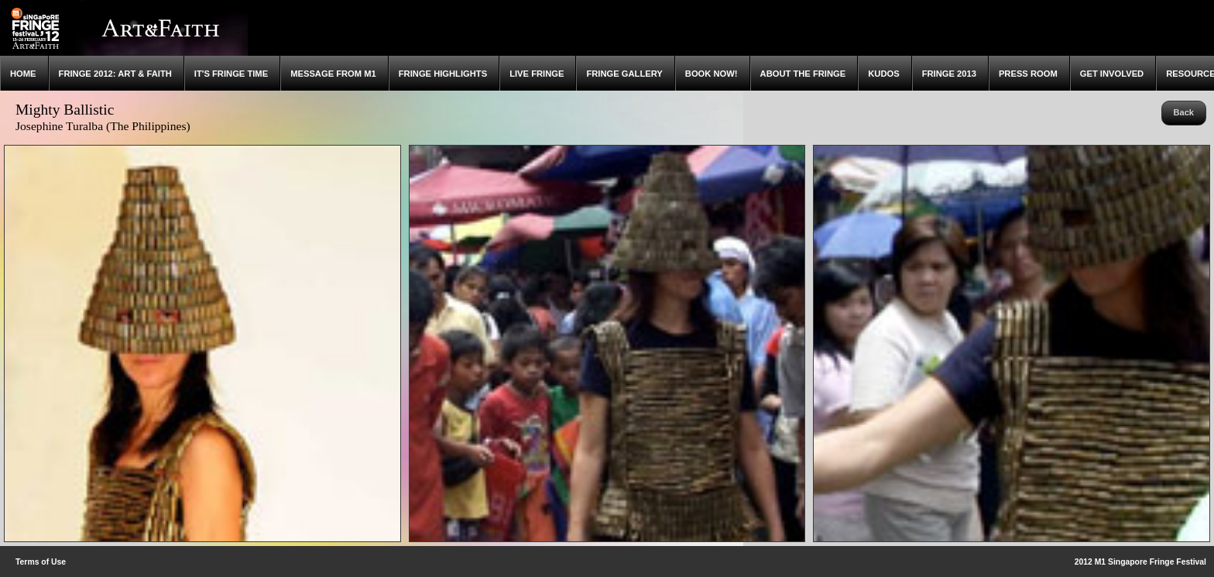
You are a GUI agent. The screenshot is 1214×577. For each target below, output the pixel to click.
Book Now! (711, 73)
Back (1184, 112)
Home (23, 73)
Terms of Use (40, 562)
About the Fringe (803, 73)
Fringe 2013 (949, 73)
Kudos (883, 73)
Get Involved (1112, 73)
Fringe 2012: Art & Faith (115, 73)
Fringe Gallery (624, 73)
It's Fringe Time (231, 73)
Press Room (1028, 73)
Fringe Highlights (443, 73)
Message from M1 (333, 73)
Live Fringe (536, 73)
